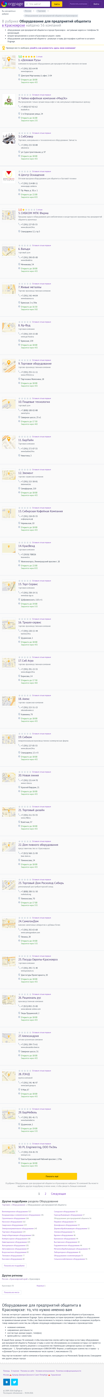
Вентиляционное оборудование (15, 1211)
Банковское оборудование (65, 1239)
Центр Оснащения (31, 174)
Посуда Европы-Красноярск (38, 959)
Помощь (6, 1371)
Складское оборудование (64, 1211)
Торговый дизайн (31, 810)
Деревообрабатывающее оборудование (70, 1228)
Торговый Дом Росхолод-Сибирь (41, 883)
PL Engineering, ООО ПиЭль (37, 1147)
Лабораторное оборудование (66, 1252)
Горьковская (56, 1375)
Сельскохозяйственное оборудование (69, 1259)
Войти (96, 4)
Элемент (25, 473)
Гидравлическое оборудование (67, 1245)
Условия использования (45, 1371)
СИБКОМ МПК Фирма (33, 213)
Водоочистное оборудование (14, 1252)
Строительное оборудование (13, 1218)
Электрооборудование (63, 1232)
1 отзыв (39, 56)
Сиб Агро (25, 660)
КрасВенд (26, 545)
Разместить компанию (78, 4)
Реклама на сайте (27, 1371)
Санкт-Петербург (41, 1375)
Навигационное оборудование (14, 1242)
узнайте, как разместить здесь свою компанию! (52, 48)
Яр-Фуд (24, 325)
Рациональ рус (29, 997)
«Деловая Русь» (29, 60)
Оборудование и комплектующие (67, 1256)
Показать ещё (52, 1176)
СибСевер (25, 136)
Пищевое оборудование (64, 1222)
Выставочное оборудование (65, 1242)
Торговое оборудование (35, 363)
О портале (15, 1371)
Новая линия (28, 775)
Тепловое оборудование (12, 1256)
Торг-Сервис (28, 584)
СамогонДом (28, 921)
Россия (5, 1279)
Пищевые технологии (34, 401)
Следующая (58, 1194)
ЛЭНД (24, 1074)
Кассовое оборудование (12, 1259)
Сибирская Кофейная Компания (40, 511)
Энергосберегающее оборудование (16, 1235)
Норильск (40, 1286)
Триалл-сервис (29, 622)
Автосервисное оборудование (14, 1249)
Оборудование (18, 1205)
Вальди (24, 248)
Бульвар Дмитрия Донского (23, 1375)
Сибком (25, 737)
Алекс (24, 698)
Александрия (28, 1035)
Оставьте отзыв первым (41, 95)
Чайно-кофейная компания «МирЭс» (42, 98)
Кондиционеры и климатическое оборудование (21, 1215)
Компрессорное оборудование (14, 1239)
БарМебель (27, 1112)
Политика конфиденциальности (68, 1371)
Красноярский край (18, 1279)
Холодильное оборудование (13, 1245)
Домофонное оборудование (65, 1225)
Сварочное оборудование (12, 1225)
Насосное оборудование (12, 1222)
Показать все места (11, 1292)
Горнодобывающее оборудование (68, 1215)
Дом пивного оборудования (38, 844)
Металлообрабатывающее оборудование (71, 1249)
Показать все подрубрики (14, 1266)
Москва (6, 1375)
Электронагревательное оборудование (18, 1228)
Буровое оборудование (63, 1235)
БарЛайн (26, 440)
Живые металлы (29, 287)
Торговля (6, 1205)
